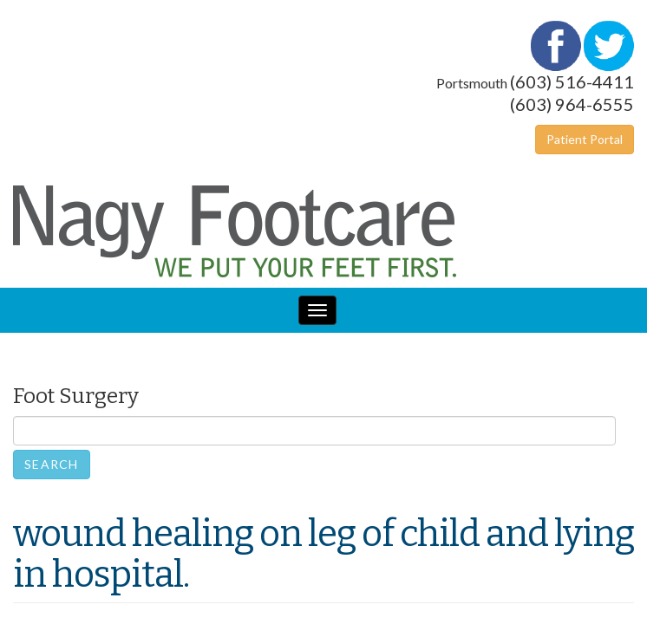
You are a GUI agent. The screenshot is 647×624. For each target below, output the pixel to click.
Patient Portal (584, 139)
